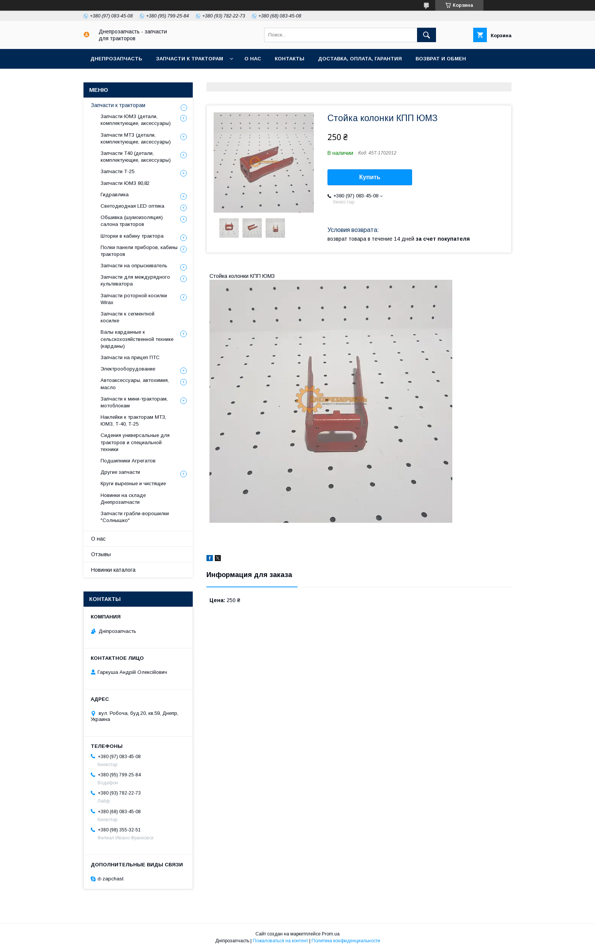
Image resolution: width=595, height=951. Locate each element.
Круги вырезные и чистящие (133, 483)
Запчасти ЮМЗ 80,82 (125, 183)
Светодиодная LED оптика (132, 206)
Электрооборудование (128, 369)
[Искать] (426, 35)
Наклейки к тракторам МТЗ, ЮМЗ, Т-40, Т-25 (133, 420)
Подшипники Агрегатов (128, 461)
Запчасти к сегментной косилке (127, 317)
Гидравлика (115, 194)
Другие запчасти (120, 472)
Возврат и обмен (441, 59)
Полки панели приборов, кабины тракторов (139, 250)
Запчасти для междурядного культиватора (135, 280)
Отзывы (101, 554)
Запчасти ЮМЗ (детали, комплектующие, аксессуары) (136, 120)
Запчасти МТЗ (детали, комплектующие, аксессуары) (136, 138)
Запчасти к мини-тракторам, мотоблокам (134, 402)
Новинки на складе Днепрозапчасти (123, 498)
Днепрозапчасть (116, 59)
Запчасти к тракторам (189, 59)
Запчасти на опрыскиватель (134, 265)
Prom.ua (331, 934)
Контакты (289, 59)
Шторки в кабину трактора (132, 236)
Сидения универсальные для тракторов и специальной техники (135, 442)
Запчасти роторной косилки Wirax (134, 299)
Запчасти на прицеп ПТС (130, 357)
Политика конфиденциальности (346, 940)
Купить (370, 177)
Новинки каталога (113, 570)
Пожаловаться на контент (280, 940)
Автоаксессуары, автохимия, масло (135, 383)
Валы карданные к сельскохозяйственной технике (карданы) (137, 339)
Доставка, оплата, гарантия (360, 59)
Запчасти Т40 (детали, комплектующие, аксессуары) (136, 156)
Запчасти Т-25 (117, 171)
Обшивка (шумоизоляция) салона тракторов (132, 220)
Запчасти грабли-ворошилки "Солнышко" (135, 517)
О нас (252, 59)
